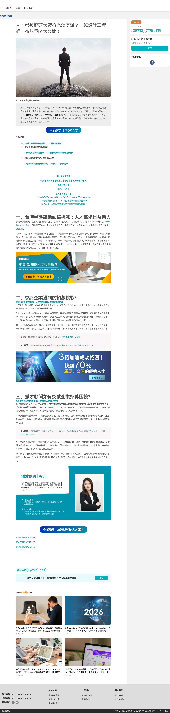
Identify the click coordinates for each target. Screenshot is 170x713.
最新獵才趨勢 (87, 699)
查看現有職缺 (54, 695)
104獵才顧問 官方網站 (26, 537)
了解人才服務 (54, 699)
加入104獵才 (120, 699)
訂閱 (150, 48)
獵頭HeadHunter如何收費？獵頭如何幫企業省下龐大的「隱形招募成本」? (61, 345)
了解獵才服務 (87, 695)
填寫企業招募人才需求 (71, 337)
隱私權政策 (6, 711)
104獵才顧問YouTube (25, 547)
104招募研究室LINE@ (25, 542)
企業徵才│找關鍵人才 (63, 130)
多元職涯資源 (54, 703)
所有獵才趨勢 (6, 15)
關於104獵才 (120, 695)
